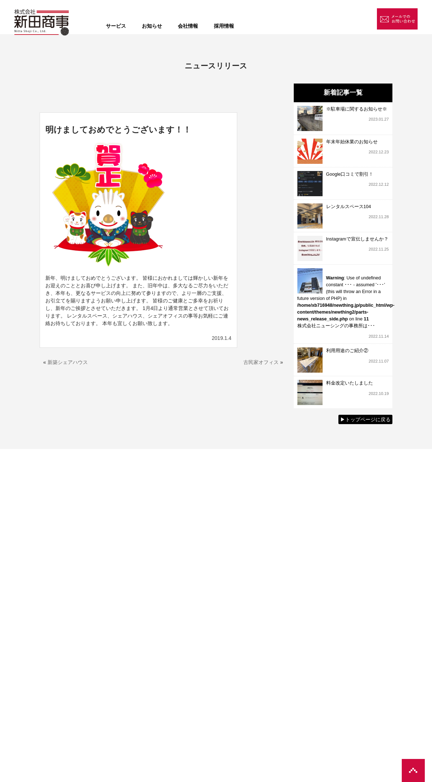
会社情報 (188, 26)
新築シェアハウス (68, 362)
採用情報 (224, 26)
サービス (116, 26)
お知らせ (152, 26)
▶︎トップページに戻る (365, 419)
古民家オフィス (261, 362)
